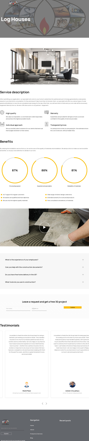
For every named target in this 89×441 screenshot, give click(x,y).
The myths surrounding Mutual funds (11, 430)
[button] (44, 227)
